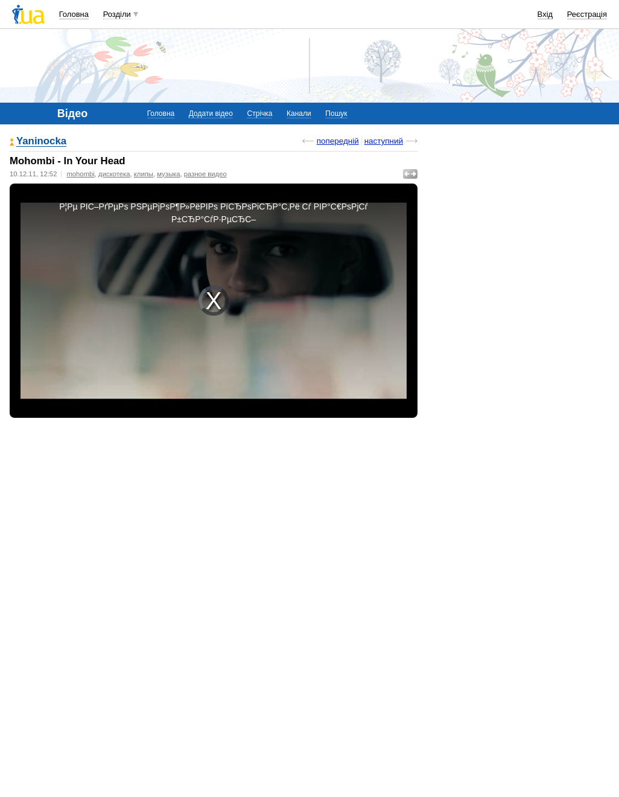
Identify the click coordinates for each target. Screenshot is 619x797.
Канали (299, 113)
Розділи (117, 14)
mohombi (80, 174)
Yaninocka (41, 141)
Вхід (545, 14)
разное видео (205, 174)
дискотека (114, 174)
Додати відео (211, 113)
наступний (383, 141)
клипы (143, 174)
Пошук (336, 113)
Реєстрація (587, 14)
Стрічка (259, 113)
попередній (338, 141)
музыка (168, 174)
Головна (74, 14)
